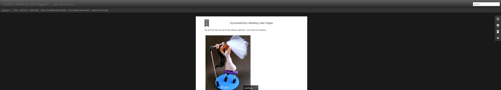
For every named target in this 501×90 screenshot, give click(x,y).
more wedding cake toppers (79, 10)
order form (24, 10)
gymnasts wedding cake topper (230, 68)
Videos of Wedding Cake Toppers (54, 10)
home (16, 10)
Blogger (258, 88)
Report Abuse (266, 88)
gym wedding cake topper (254, 75)
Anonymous (261, 72)
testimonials (34, 10)
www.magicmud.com (234, 64)
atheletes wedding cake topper (254, 68)
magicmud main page (99, 10)
